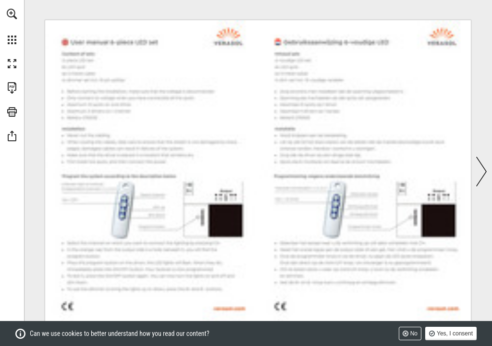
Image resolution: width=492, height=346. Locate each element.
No (414, 333)
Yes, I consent (455, 333)
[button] (12, 14)
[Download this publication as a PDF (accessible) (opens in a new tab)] (12, 88)
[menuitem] (12, 26)
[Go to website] (229, 308)
